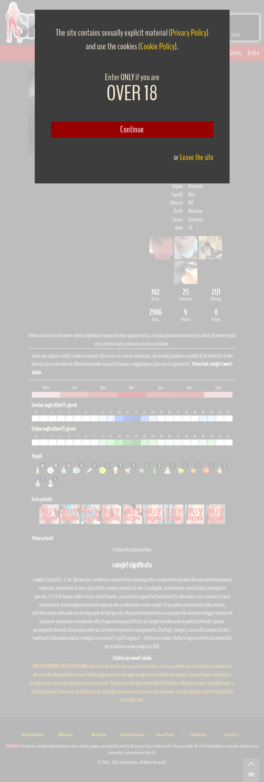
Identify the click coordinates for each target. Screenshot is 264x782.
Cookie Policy (157, 46)
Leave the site (196, 157)
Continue (132, 129)
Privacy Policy (189, 33)
